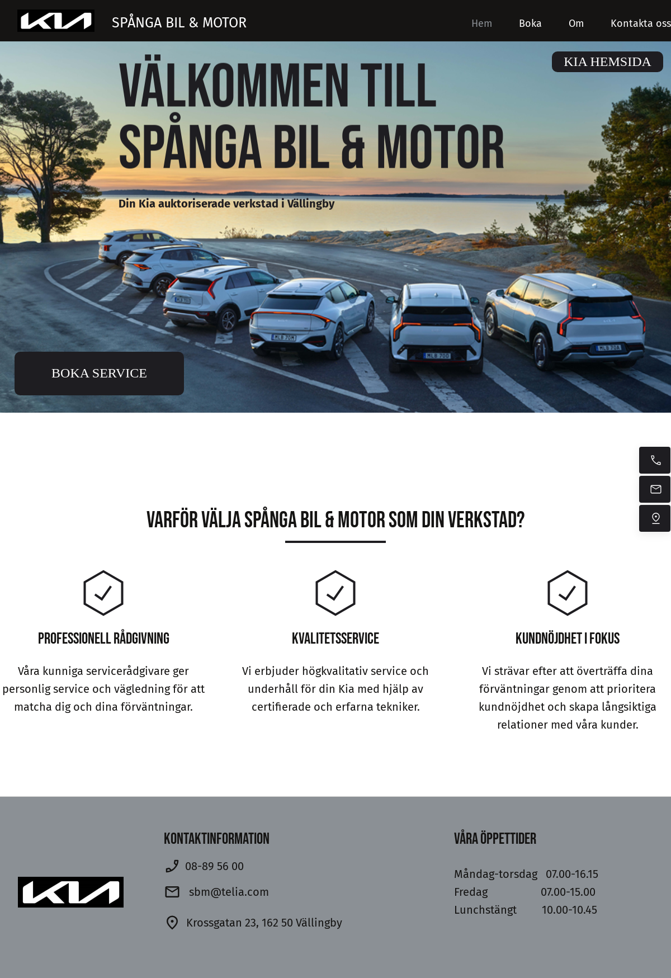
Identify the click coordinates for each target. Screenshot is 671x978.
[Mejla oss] (654, 489)
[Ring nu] (654, 460)
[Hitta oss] (654, 518)
